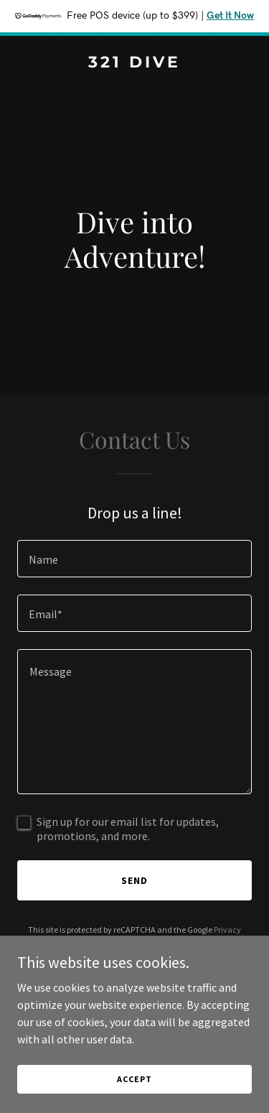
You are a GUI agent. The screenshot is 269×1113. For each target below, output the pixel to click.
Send (134, 880)
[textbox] (134, 558)
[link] (134, 63)
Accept (134, 1079)
